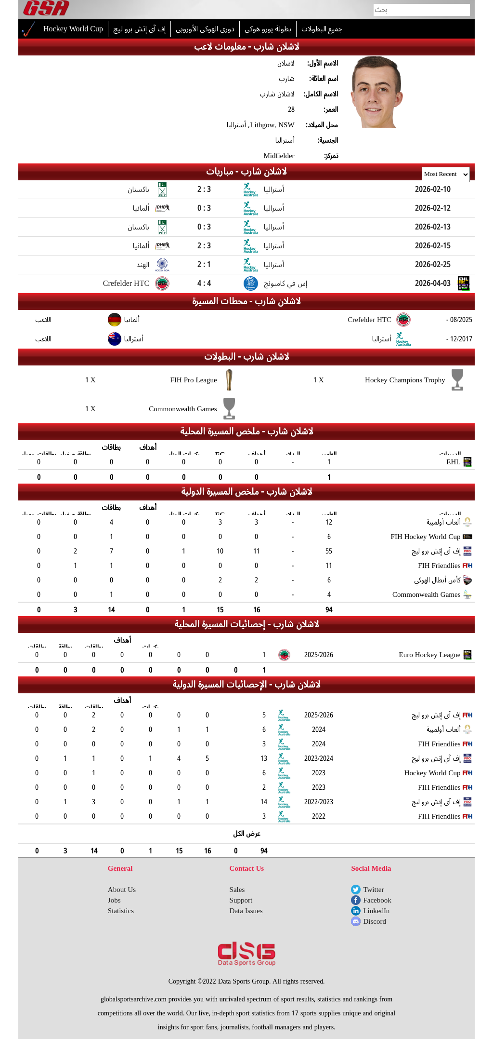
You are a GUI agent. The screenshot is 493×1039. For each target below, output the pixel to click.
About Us (122, 889)
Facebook (377, 900)
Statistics (121, 910)
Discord (374, 921)
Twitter (373, 889)
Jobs (114, 900)
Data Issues (246, 910)
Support (241, 900)
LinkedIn (376, 910)
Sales (237, 889)
